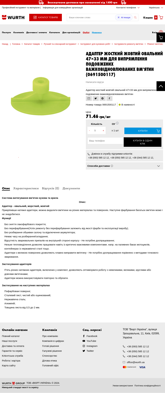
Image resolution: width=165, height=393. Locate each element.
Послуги (6, 32)
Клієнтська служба (12, 355)
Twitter (90, 351)
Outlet (86, 32)
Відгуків (50, 188)
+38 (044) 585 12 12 (143, 158)
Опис (6, 188)
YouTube (91, 341)
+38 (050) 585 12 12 (120, 158)
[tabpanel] (18, 151)
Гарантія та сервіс (12, 351)
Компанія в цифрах (53, 341)
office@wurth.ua (135, 362)
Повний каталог (11, 336)
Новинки (97, 32)
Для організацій (71, 32)
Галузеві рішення (52, 351)
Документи (71, 188)
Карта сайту (9, 365)
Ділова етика (49, 360)
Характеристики (26, 188)
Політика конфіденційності (147, 386)
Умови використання (123, 386)
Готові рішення (50, 346)
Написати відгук (95, 82)
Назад (5, 44)
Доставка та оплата (13, 346)
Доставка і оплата (36, 32)
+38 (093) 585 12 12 (98, 158)
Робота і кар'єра (11, 360)
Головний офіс (50, 365)
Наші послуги (9, 341)
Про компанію (50, 336)
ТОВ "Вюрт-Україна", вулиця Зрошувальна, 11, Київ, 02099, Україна (141, 333)
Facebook (92, 336)
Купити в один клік (143, 142)
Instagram (92, 346)
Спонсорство (49, 355)
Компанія (18, 32)
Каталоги (54, 32)
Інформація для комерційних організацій (63, 7)
